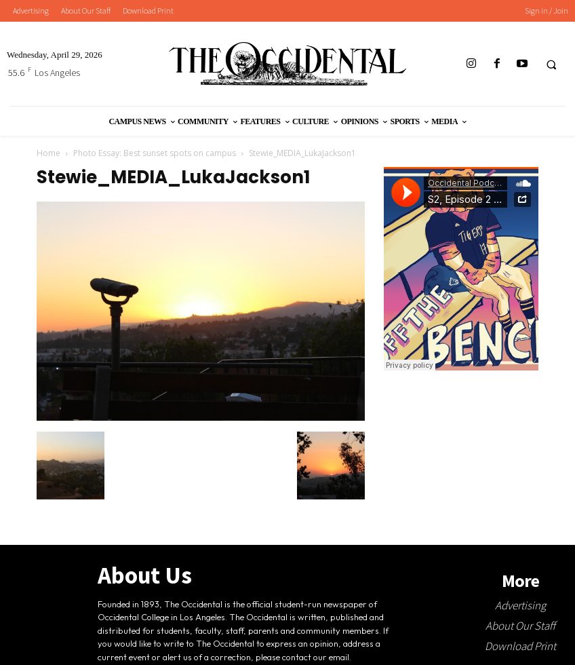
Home (48, 153)
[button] (551, 64)
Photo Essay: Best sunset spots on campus (154, 153)
